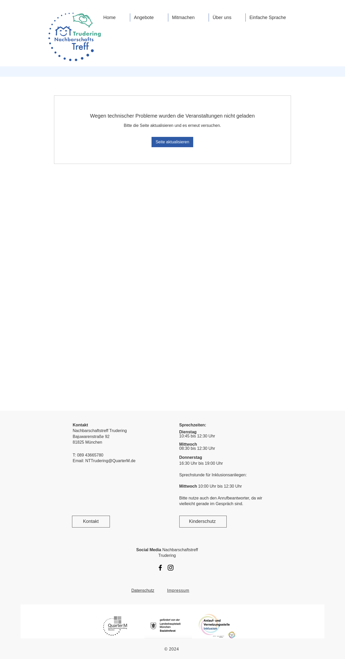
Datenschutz (142, 590)
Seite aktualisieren (172, 142)
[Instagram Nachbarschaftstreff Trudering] (170, 568)
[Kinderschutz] (203, 522)
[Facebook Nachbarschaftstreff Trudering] (160, 568)
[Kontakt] (91, 522)
